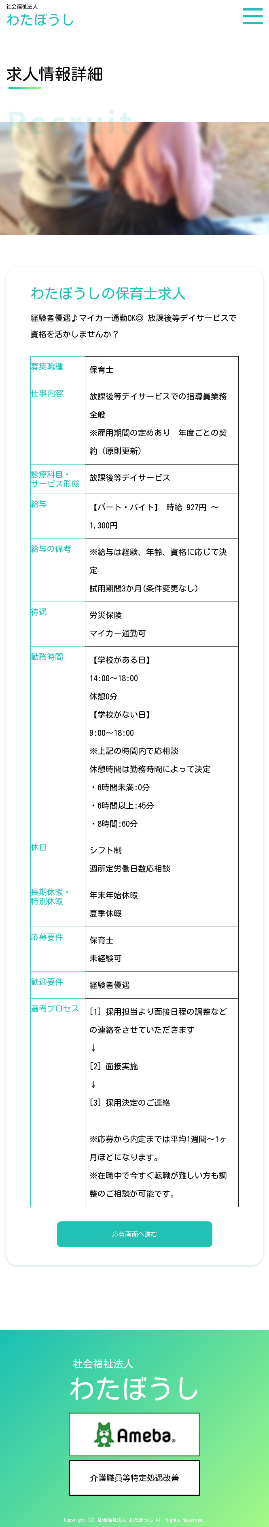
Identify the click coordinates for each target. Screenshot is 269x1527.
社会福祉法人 (40, 16)
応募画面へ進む (134, 1234)
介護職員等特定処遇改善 (134, 1478)
